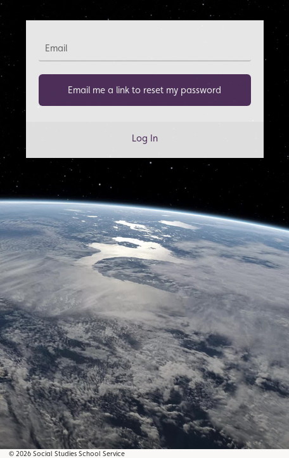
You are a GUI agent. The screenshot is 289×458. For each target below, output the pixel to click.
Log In (145, 138)
